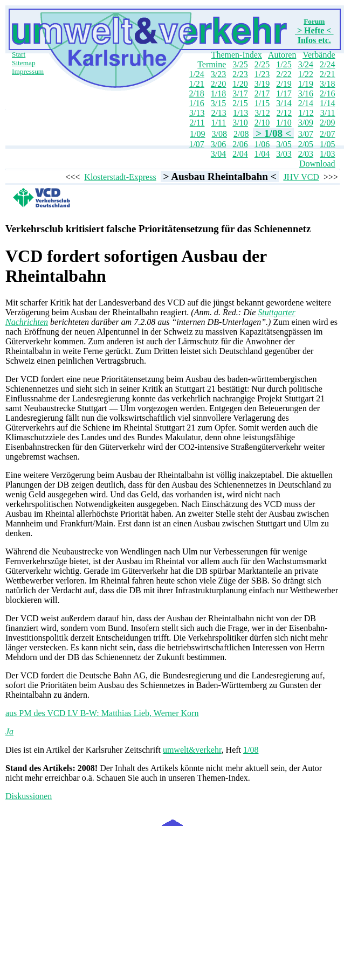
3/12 (262, 112)
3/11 (327, 112)
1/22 (305, 74)
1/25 (283, 64)
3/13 (196, 112)
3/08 (219, 133)
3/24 (305, 64)
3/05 (283, 144)
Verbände (318, 54)
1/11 (218, 122)
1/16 (196, 103)
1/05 (327, 144)
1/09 (197, 133)
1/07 (196, 144)
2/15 (239, 103)
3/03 (283, 153)
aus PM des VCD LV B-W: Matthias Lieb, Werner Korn (101, 713)
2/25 (262, 64)
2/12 (284, 112)
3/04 (218, 153)
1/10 (283, 122)
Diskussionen (28, 796)
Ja (9, 731)
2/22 (283, 74)
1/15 (262, 103)
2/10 (262, 122)
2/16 (327, 93)
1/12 (305, 112)
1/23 (262, 74)
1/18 (218, 93)
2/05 (305, 144)
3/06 (218, 144)
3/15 (218, 103)
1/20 (239, 83)
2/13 (218, 112)
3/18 (327, 83)
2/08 (241, 133)
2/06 (239, 144)
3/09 (305, 122)
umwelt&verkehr (192, 749)
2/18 (196, 93)
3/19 (262, 83)
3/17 (239, 93)
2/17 (262, 93)
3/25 (239, 64)
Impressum (28, 71)
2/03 (305, 153)
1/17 (283, 93)
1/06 (262, 144)
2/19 (283, 83)
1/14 (327, 103)
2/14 (305, 103)
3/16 (305, 93)
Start (18, 54)
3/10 (239, 122)
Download (317, 163)
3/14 (283, 103)
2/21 (327, 74)
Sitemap (24, 63)
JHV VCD (301, 177)
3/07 (305, 133)
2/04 (239, 153)
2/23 (239, 74)
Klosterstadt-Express (120, 177)
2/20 (218, 83)
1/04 (262, 153)
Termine (211, 64)
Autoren (282, 54)
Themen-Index (236, 54)
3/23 (218, 74)
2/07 (327, 133)
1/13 (240, 112)
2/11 (197, 122)
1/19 (305, 83)
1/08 (250, 749)
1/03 (327, 153)
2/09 (327, 122)
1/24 (196, 74)
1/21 (196, 83)
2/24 (327, 64)
